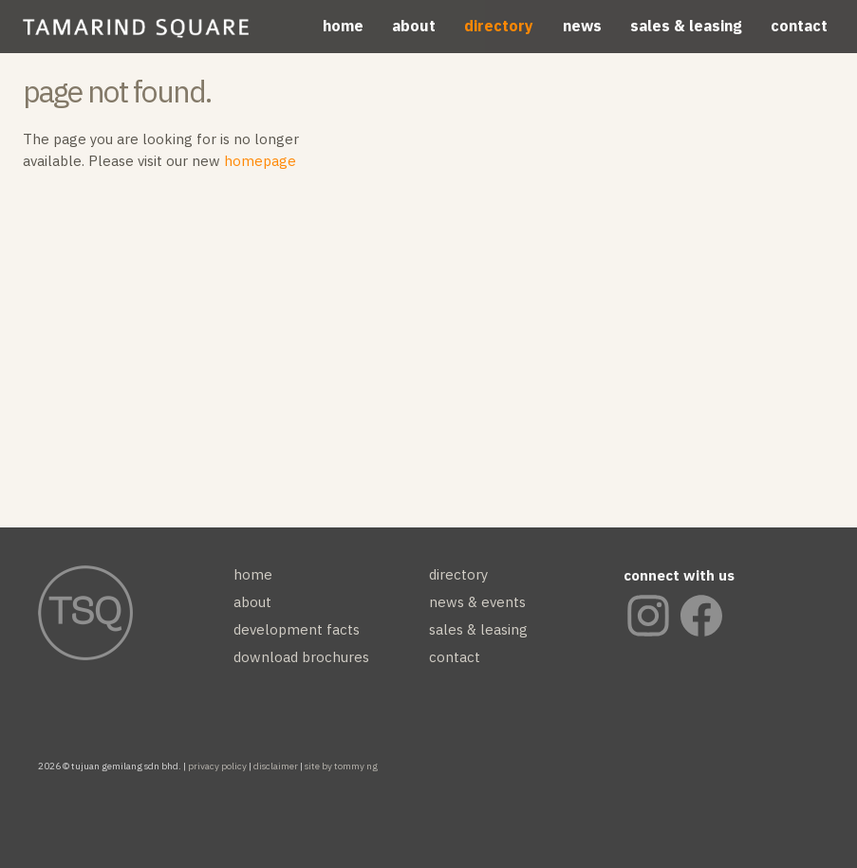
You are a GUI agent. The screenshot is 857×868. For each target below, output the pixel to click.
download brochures (301, 657)
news (582, 25)
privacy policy (217, 766)
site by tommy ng (341, 766)
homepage (260, 161)
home (343, 25)
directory (498, 25)
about (414, 25)
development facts (296, 629)
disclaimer (275, 766)
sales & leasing (686, 25)
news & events (477, 602)
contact (799, 25)
